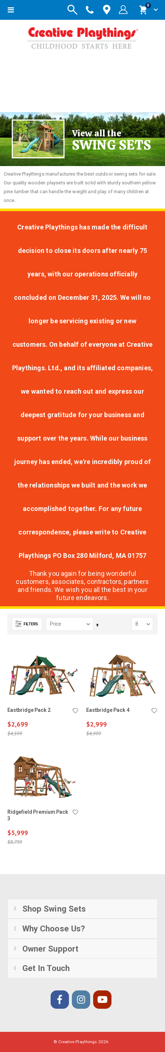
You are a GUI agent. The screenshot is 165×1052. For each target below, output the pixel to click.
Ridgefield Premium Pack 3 (37, 815)
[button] (75, 711)
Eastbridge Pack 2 (29, 710)
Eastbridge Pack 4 (107, 710)
